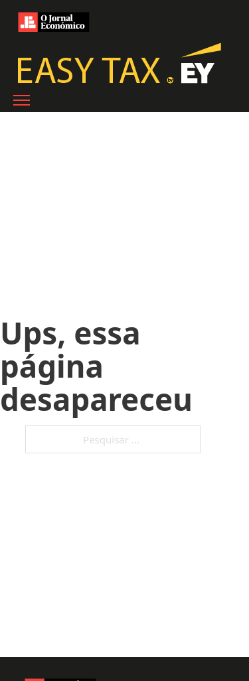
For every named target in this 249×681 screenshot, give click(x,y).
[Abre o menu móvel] (21, 100)
